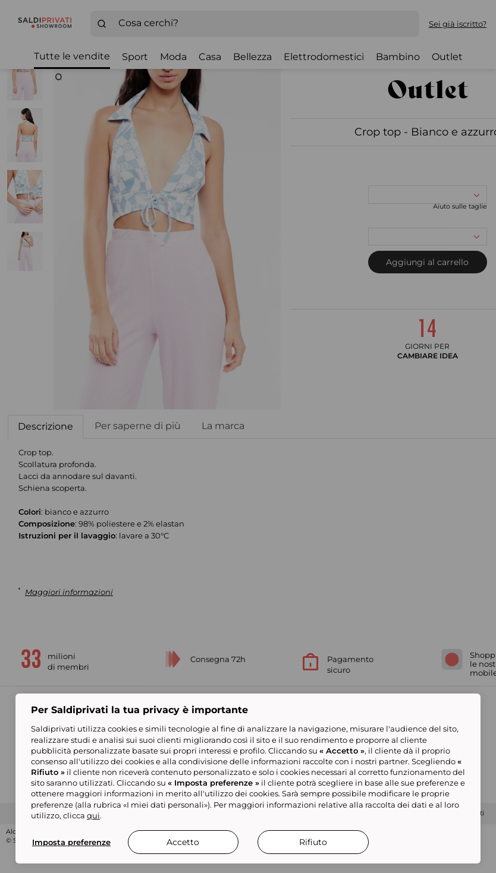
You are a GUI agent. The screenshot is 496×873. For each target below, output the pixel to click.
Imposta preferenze (71, 842)
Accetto (183, 842)
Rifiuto (313, 842)
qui (93, 815)
